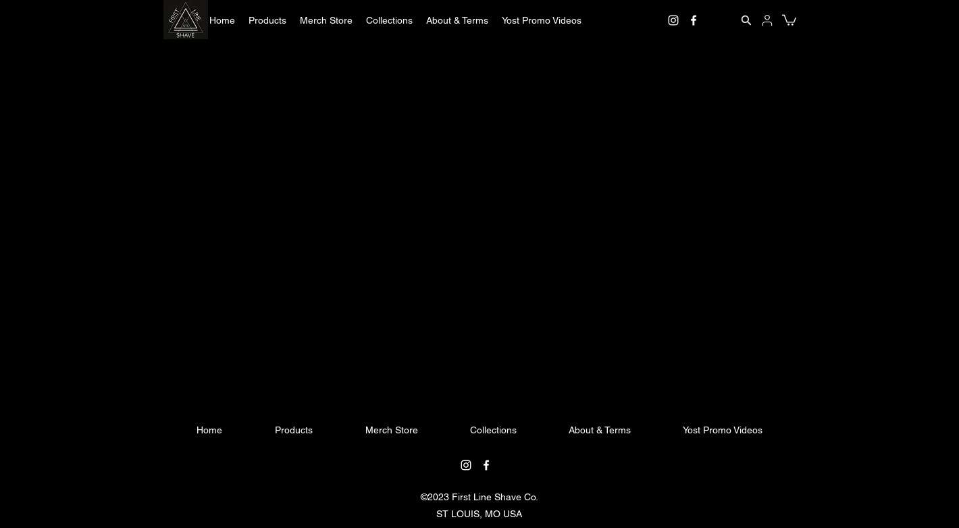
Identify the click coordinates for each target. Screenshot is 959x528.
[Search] (746, 20)
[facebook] (693, 20)
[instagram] (673, 20)
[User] (767, 20)
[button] (267, 20)
